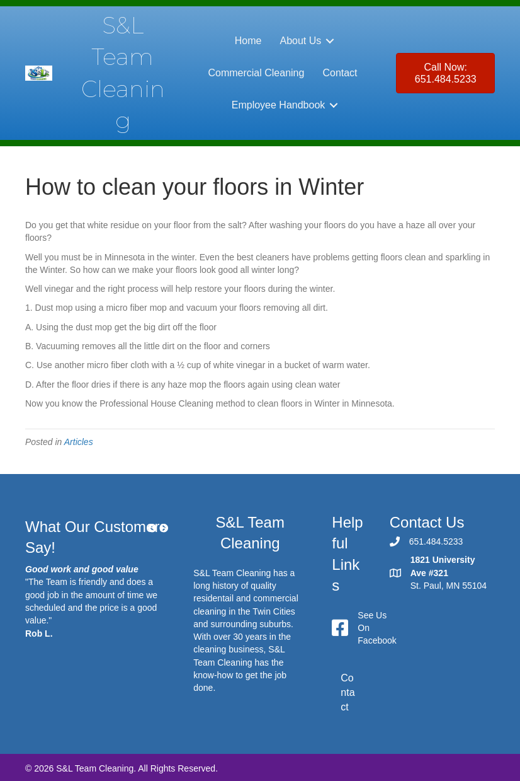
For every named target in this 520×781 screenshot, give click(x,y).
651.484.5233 (436, 541)
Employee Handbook (278, 105)
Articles (78, 442)
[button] (330, 41)
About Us (300, 40)
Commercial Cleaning (256, 72)
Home (248, 40)
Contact (339, 72)
